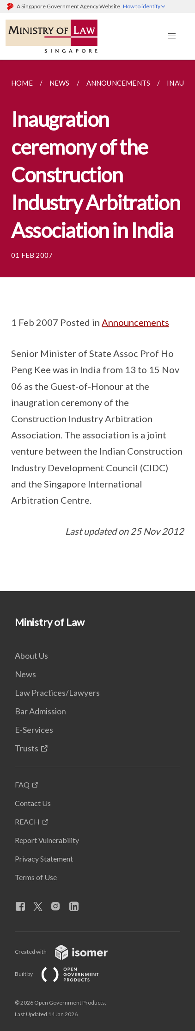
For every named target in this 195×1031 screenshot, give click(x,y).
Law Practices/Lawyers (57, 692)
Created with (68, 951)
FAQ (22, 784)
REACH (27, 821)
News (25, 674)
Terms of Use (36, 877)
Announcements (135, 322)
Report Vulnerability (47, 840)
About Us (31, 655)
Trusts (26, 748)
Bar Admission (40, 711)
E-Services (34, 730)
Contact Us (33, 803)
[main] (97, 325)
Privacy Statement (44, 858)
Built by (64, 973)
